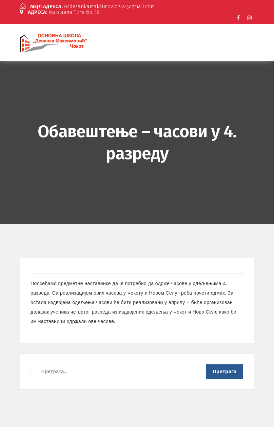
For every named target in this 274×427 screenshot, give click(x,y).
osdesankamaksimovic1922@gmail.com (87, 6)
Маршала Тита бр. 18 (60, 12)
